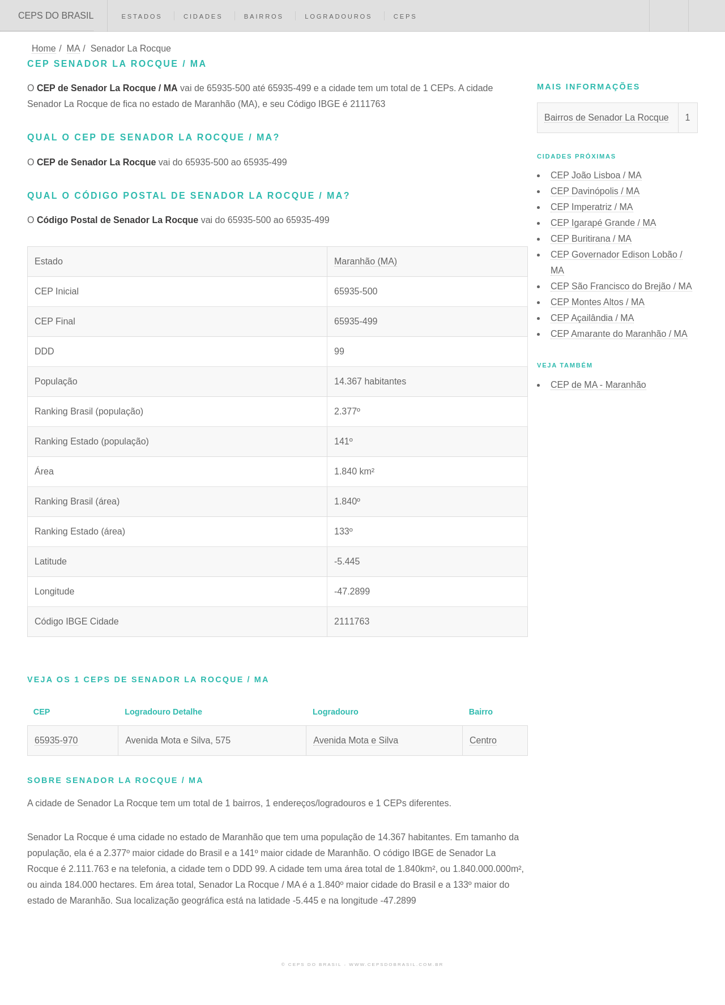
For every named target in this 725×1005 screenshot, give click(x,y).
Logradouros (338, 16)
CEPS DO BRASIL (55, 15)
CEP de (598, 385)
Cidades (203, 16)
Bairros (264, 16)
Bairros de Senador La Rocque (606, 117)
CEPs (405, 16)
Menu (707, 16)
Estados (141, 16)
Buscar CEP (668, 16)
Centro (483, 740)
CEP (596, 175)
